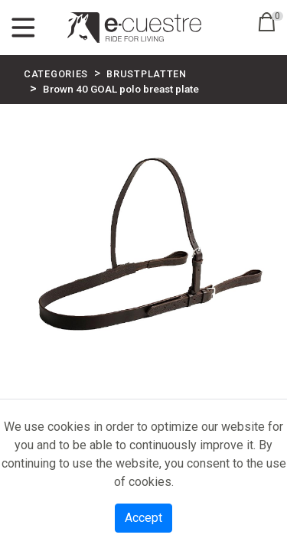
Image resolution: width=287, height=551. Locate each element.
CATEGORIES (56, 74)
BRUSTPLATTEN (146, 74)
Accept (143, 517)
